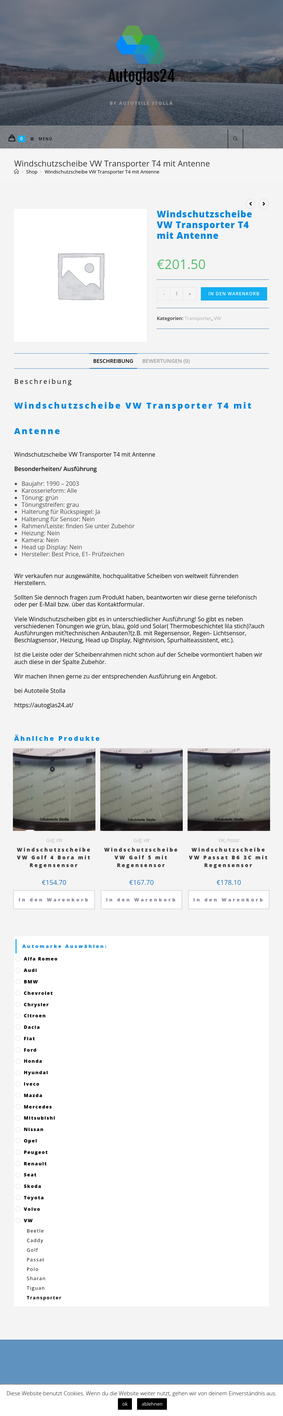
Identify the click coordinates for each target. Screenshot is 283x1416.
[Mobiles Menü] (39, 138)
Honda (33, 1061)
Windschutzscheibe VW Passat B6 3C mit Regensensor (229, 857)
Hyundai (36, 1072)
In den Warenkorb (233, 294)
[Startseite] (16, 171)
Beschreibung (113, 360)
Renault (35, 1163)
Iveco (32, 1083)
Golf (50, 840)
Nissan (34, 1129)
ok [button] (125, 1403)
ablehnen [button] (152, 1403)
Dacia (32, 1027)
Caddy (35, 1240)
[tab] (113, 361)
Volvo (32, 1209)
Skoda (33, 1186)
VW (217, 318)
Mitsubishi (39, 1117)
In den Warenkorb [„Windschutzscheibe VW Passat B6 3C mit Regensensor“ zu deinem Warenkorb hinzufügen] (229, 899)
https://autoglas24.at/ (43, 705)
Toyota (34, 1197)
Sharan (36, 1278)
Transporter (198, 318)
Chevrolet (38, 993)
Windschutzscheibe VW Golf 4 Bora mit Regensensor (54, 857)
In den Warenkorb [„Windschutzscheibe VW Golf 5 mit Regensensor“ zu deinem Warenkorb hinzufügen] (141, 899)
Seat (30, 1174)
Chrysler (36, 1004)
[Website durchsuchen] (235, 139)
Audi (30, 970)
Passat (233, 840)
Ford (30, 1049)
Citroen (35, 1015)
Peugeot (36, 1152)
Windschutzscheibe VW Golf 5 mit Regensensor (141, 857)
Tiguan (36, 1288)
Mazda (33, 1095)
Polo (33, 1269)
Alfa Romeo (41, 958)
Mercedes (38, 1106)
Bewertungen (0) (166, 360)
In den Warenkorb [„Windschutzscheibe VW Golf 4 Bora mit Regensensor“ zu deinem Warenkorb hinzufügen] (54, 899)
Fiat (29, 1038)
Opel (30, 1140)
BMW (31, 981)
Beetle (35, 1230)
